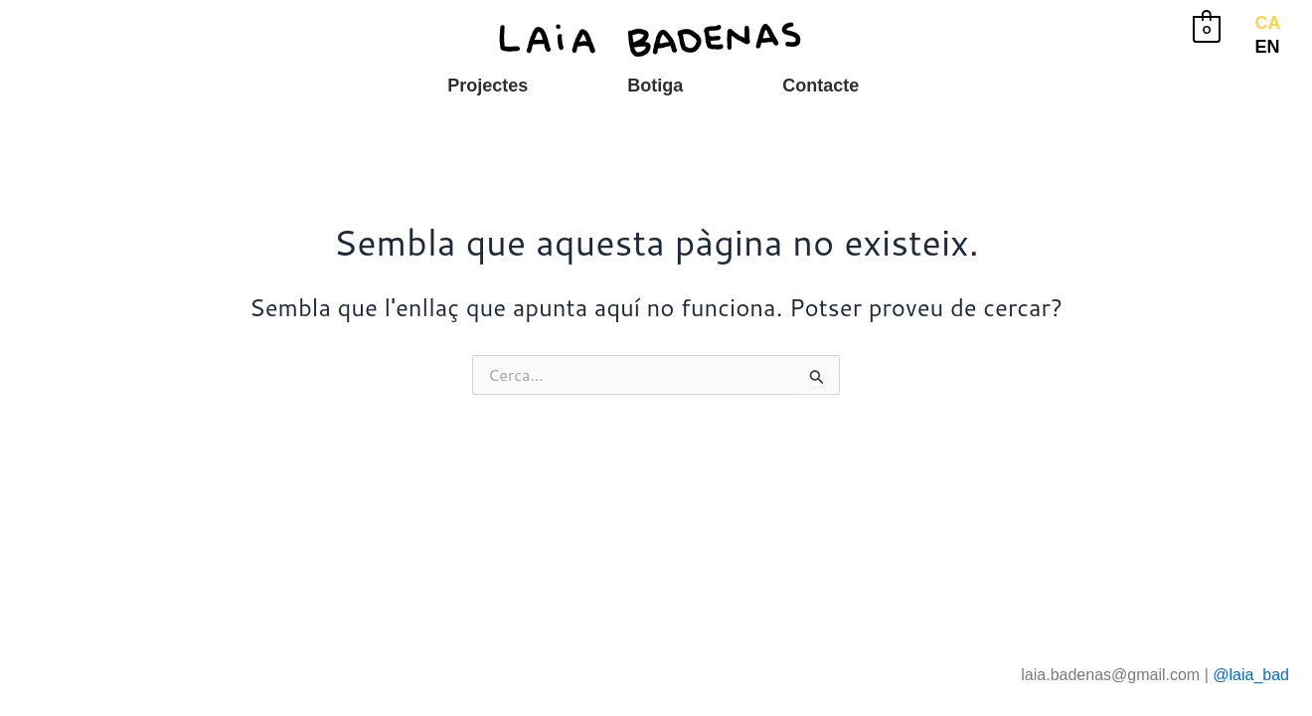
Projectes (487, 85)
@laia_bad (1251, 674)
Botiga (655, 85)
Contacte (820, 85)
